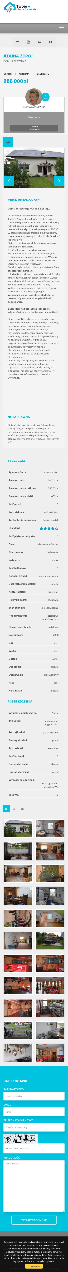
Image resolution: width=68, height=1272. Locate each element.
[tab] (8, 142)
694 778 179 (34, 117)
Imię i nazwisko (13, 1089)
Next (59, 181)
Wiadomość (11, 1157)
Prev (9, 181)
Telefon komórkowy (18, 1120)
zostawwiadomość (34, 128)
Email (7, 1104)
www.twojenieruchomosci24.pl (41, 312)
